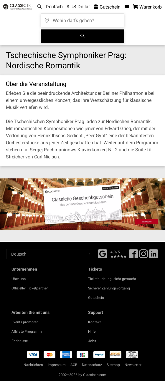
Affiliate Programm (26, 331)
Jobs (92, 341)
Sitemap (113, 365)
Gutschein (96, 298)
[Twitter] (143, 256)
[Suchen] (82, 36)
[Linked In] (153, 256)
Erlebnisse (19, 341)
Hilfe (91, 331)
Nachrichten (33, 365)
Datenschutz (92, 365)
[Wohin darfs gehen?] (82, 18)
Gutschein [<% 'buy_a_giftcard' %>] (107, 7)
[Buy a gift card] (82, 204)
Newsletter (133, 365)
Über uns (18, 279)
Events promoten (25, 322)
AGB (73, 365)
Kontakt (94, 322)
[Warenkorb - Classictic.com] (147, 7)
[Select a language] (49, 254)
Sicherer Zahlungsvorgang (109, 288)
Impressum (57, 365)
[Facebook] (102, 253)
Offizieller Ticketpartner (29, 288)
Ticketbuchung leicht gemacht (112, 279)
